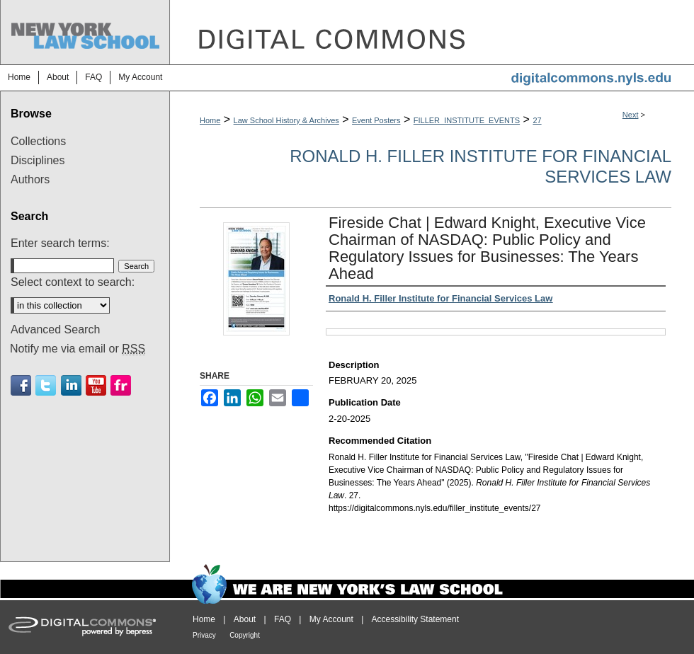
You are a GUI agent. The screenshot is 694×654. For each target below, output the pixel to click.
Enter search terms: (60, 243)
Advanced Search (55, 329)
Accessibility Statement (415, 619)
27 (537, 120)
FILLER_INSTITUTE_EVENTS (467, 120)
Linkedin (71, 385)
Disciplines (37, 160)
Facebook (21, 385)
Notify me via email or (77, 349)
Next (630, 114)
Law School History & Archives (286, 120)
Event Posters (376, 120)
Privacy (204, 635)
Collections (38, 141)
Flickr (120, 385)
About (245, 619)
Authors (30, 179)
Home (210, 120)
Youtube (96, 385)
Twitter (45, 385)
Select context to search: (73, 282)
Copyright (244, 635)
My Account (331, 619)
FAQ (282, 619)
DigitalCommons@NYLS (432, 32)
